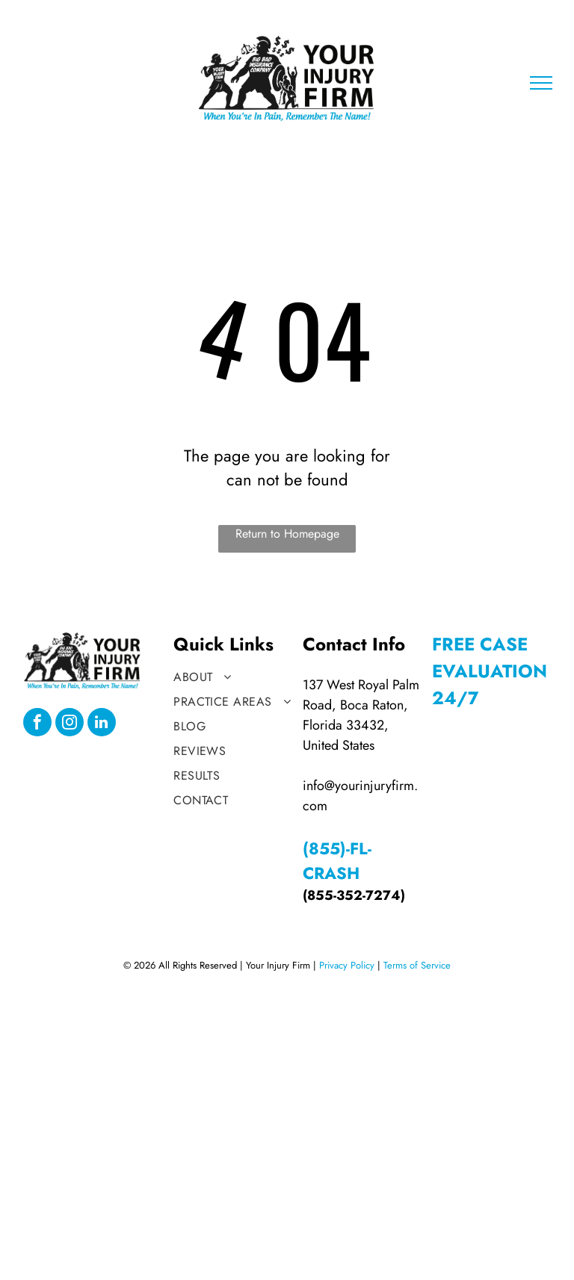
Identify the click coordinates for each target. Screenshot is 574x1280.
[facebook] (37, 724)
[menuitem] (233, 677)
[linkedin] (101, 724)
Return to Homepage (287, 533)
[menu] (541, 82)
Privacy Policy (346, 965)
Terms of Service (417, 965)
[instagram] (69, 724)
